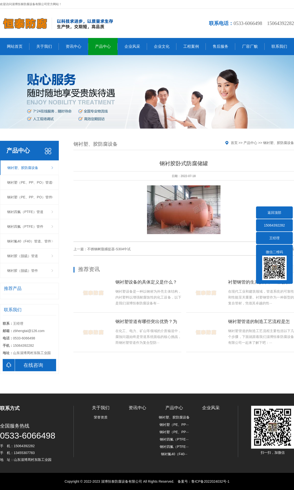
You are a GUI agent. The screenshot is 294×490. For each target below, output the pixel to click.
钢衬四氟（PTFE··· (174, 439)
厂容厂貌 (253, 46)
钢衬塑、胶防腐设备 (22, 168)
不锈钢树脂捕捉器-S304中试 (109, 249)
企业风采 (135, 46)
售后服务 (224, 46)
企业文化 (165, 46)
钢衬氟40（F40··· (174, 454)
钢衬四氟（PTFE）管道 (25, 212)
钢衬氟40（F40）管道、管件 (29, 241)
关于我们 (47, 46)
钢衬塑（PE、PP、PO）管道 (29, 182)
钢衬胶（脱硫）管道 (22, 256)
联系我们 (279, 46)
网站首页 (18, 46)
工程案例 (194, 46)
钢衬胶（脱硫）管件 (22, 271)
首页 (234, 143)
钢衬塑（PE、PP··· (174, 424)
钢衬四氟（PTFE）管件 (25, 226)
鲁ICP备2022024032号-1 (210, 481)
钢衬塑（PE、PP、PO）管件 (29, 197)
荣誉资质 (101, 417)
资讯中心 (77, 46)
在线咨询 (23, 365)
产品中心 (106, 46)
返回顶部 (274, 213)
